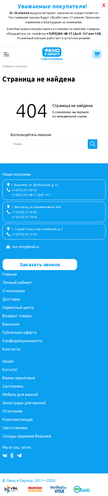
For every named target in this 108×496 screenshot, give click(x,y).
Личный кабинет (17, 282)
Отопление (12, 411)
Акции (8, 361)
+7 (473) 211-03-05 (24, 190)
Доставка (11, 299)
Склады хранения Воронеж (26, 436)
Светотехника (15, 428)
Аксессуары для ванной (24, 403)
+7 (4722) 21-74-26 (24, 217)
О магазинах (13, 291)
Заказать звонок (40, 264)
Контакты (11, 349)
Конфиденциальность (22, 341)
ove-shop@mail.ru (25, 247)
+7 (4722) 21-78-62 (24, 212)
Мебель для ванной (20, 394)
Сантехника (12, 386)
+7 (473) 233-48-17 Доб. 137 (31, 194)
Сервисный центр (18, 307)
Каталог (9, 369)
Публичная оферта (19, 332)
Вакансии (10, 324)
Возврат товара (17, 316)
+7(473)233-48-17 (59, 33)
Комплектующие (17, 419)
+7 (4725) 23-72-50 (24, 234)
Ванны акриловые (18, 378)
